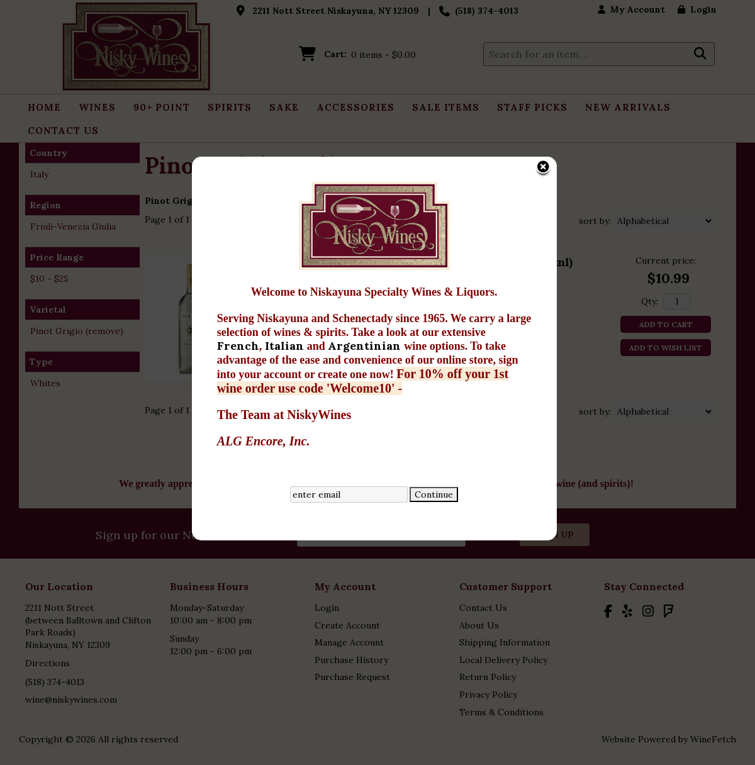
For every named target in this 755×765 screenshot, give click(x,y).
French (161, 286)
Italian (208, 286)
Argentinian (288, 286)
